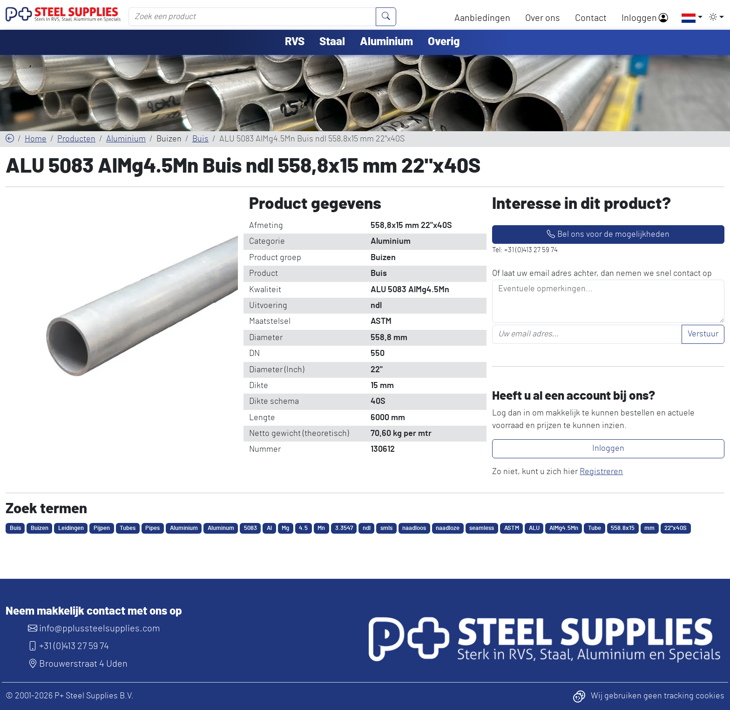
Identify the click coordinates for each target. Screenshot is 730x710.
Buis (200, 139)
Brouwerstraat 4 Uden (78, 664)
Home (36, 139)
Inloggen (645, 18)
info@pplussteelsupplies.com (94, 628)
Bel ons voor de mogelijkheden (608, 234)
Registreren (601, 472)
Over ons (542, 18)
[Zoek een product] (252, 16)
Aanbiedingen (482, 18)
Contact (591, 18)
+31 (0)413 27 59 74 (68, 646)
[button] (689, 17)
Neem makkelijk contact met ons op (94, 611)
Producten (76, 139)
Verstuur (703, 334)
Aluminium (126, 139)
